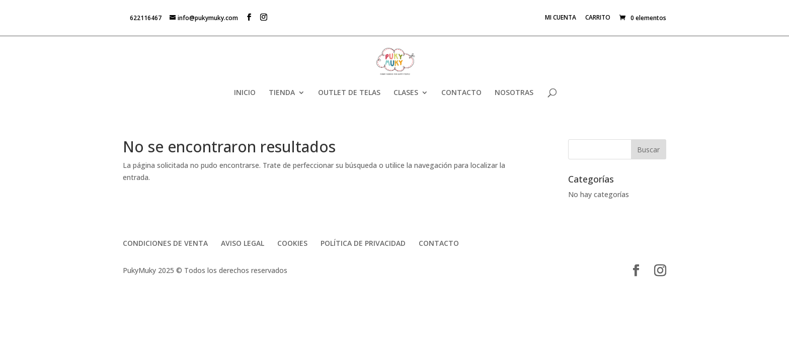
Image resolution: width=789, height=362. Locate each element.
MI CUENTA (560, 18)
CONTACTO (461, 93)
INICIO (245, 93)
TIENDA (282, 93)
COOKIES (292, 243)
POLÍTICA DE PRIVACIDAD (363, 243)
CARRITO (597, 18)
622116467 (146, 18)
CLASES (405, 93)
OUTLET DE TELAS (349, 93)
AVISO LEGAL (242, 243)
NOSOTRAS (514, 93)
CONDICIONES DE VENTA (165, 243)
